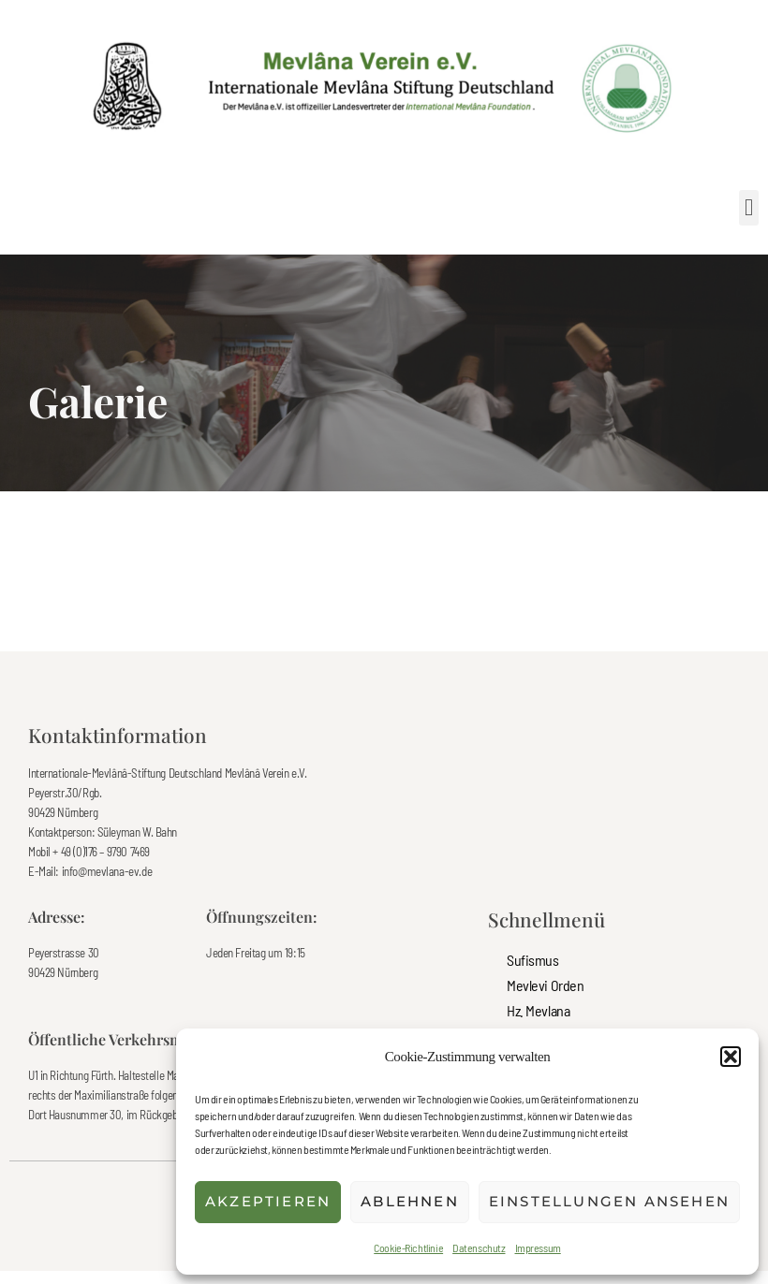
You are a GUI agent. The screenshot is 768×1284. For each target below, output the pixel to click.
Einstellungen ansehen (609, 1201)
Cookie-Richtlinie (408, 1247)
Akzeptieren (268, 1201)
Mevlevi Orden (545, 985)
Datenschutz (478, 1247)
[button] (730, 1056)
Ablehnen (410, 1201)
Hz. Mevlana (538, 1010)
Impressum (538, 1247)
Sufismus (533, 960)
